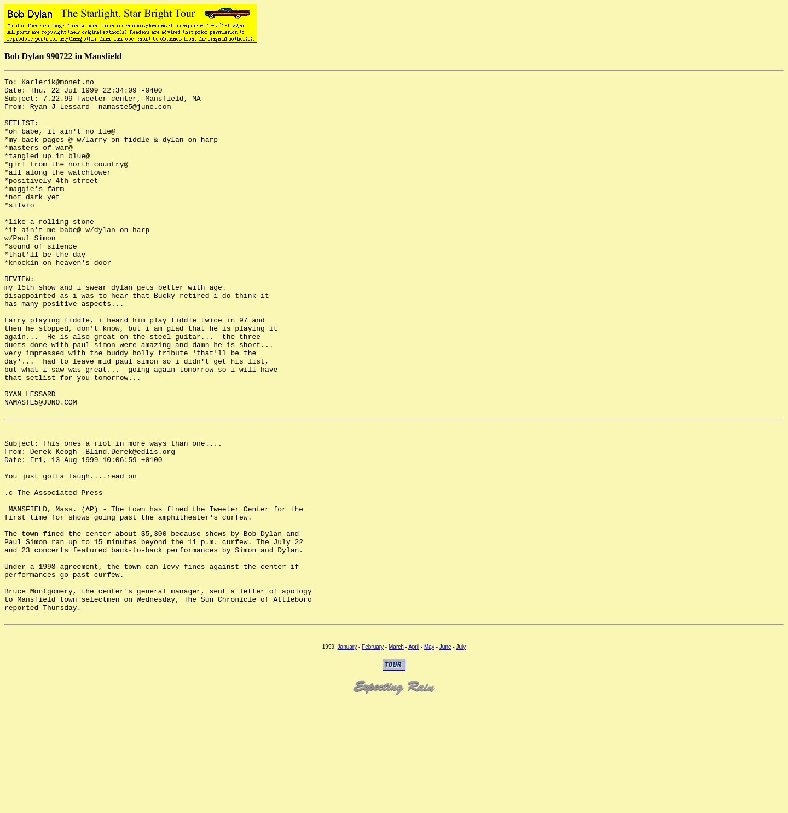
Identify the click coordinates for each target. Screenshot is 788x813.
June (445, 755)
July (461, 755)
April (413, 755)
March (396, 755)
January (347, 755)
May (429, 755)
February (373, 755)
